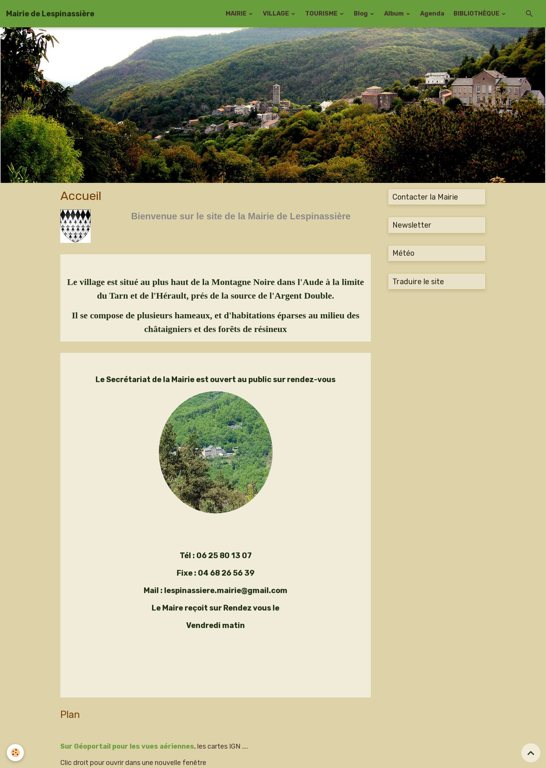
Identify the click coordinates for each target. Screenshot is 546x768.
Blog (361, 13)
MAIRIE (237, 13)
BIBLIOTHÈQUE (476, 13)
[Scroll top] (530, 752)
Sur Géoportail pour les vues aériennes (127, 746)
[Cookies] (16, 752)
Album (394, 13)
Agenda (432, 13)
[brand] (50, 13)
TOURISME (322, 13)
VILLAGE (276, 13)
